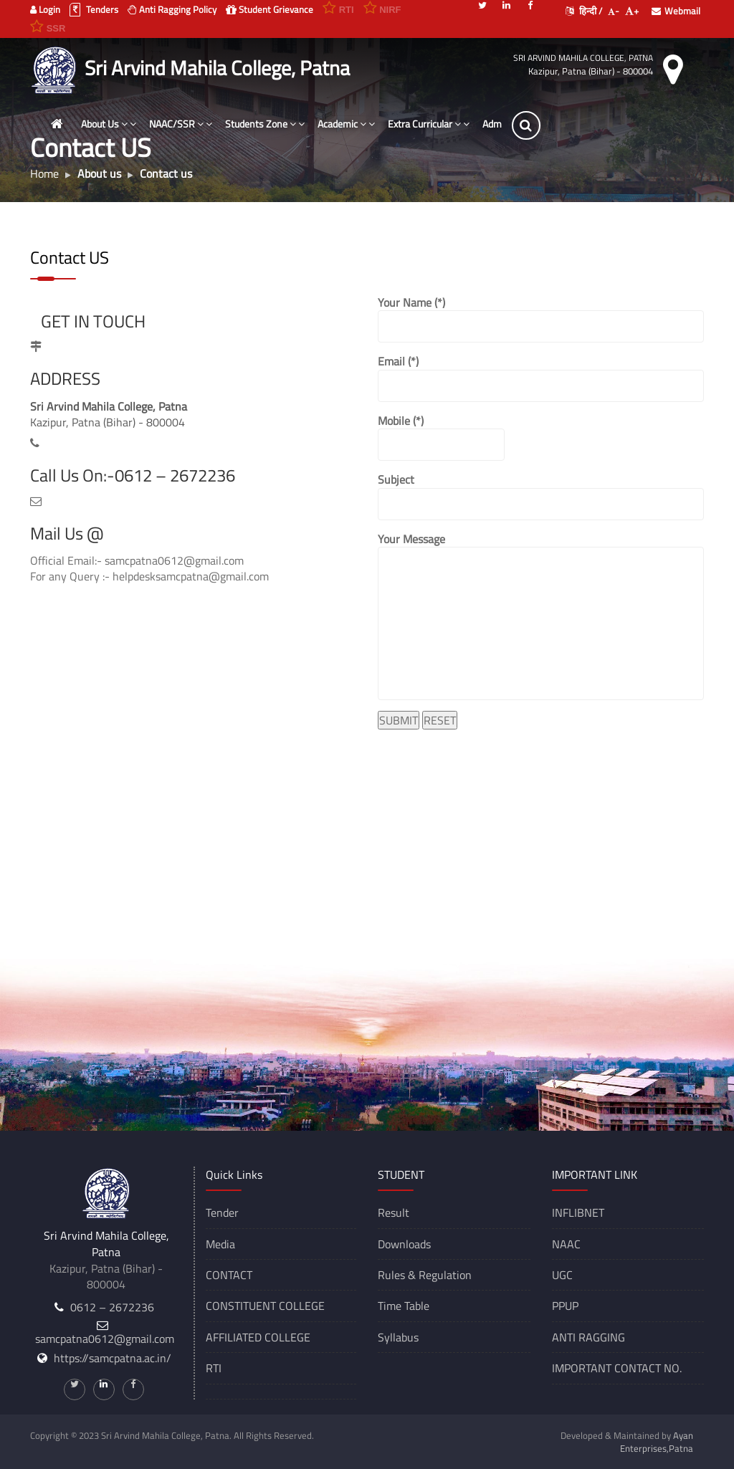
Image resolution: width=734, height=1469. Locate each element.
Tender (222, 1212)
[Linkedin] (506, 4)
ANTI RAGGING (588, 1337)
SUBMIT (398, 720)
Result (393, 1212)
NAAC (566, 1244)
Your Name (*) (541, 319)
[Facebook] (529, 4)
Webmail (676, 11)
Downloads (404, 1244)
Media (220, 1244)
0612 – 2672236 (112, 1307)
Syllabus (398, 1337)
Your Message (541, 615)
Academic (347, 123)
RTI (213, 1368)
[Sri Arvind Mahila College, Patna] (55, 68)
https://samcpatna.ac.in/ (112, 1358)
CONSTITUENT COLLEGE (265, 1305)
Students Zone (265, 123)
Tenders (94, 9)
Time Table (403, 1305)
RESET (440, 720)
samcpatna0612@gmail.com (104, 1338)
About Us (109, 123)
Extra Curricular (429, 123)
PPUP (565, 1305)
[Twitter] (482, 4)
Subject (541, 496)
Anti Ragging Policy (172, 9)
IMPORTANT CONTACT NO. (617, 1368)
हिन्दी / (584, 11)
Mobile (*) (441, 437)
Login (45, 9)
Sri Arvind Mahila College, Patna (583, 57)
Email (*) (541, 377)
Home (44, 173)
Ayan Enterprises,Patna (656, 1441)
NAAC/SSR (181, 123)
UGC (562, 1274)
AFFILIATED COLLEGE (258, 1337)
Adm (492, 123)
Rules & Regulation (425, 1274)
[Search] (527, 125)
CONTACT (229, 1274)
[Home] (57, 124)
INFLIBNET (578, 1212)
